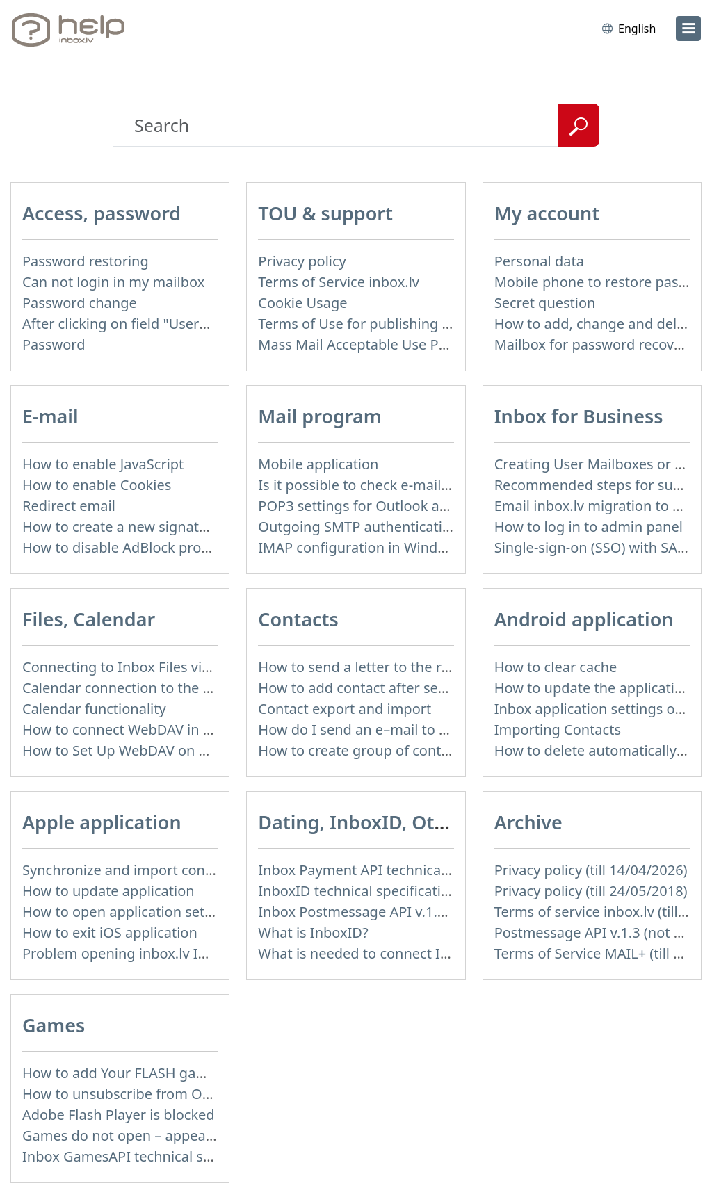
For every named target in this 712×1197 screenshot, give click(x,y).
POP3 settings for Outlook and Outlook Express (412, 505)
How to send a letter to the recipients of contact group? (437, 667)
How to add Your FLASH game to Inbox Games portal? (197, 1073)
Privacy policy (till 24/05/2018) (591, 890)
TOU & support (325, 213)
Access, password (101, 213)
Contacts (298, 619)
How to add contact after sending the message (410, 687)
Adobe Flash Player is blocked (118, 1114)
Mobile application (318, 464)
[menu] (688, 28)
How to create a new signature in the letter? (164, 526)
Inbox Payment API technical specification (394, 870)
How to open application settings (129, 911)
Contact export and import (344, 708)
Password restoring (85, 261)
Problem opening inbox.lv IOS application (157, 953)
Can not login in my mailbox (113, 281)
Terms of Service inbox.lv (338, 281)
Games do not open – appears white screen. (165, 1135)
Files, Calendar (88, 619)
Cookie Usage (302, 302)
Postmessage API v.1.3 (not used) (602, 932)
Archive (528, 822)
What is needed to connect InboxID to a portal (408, 953)
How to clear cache (555, 667)
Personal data (539, 261)
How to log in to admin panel (588, 526)
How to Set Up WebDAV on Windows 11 (149, 750)
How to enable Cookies (96, 484)
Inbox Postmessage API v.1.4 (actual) (377, 911)
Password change (79, 302)
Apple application (101, 822)
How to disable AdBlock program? (132, 547)
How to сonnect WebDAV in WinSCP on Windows (179, 729)
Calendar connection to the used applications (169, 687)
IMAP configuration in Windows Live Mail (391, 547)
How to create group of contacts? (366, 750)
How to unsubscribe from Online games (152, 1093)
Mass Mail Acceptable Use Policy (363, 344)
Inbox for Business (578, 416)
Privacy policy (302, 261)
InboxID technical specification (358, 890)
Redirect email (68, 505)
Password (53, 344)
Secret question (545, 302)
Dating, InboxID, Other (361, 822)
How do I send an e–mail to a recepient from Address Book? (452, 729)
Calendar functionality (94, 708)
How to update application (108, 890)
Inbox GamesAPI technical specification (150, 1156)
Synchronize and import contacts (129, 870)
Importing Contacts (557, 729)
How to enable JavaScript (103, 464)
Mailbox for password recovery (594, 344)
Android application (584, 619)
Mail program (319, 416)
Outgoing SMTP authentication (358, 526)
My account (547, 213)
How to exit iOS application (109, 932)
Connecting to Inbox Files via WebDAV (145, 667)
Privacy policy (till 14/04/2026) (591, 870)
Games (53, 1025)
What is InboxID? (313, 932)
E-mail (50, 416)
